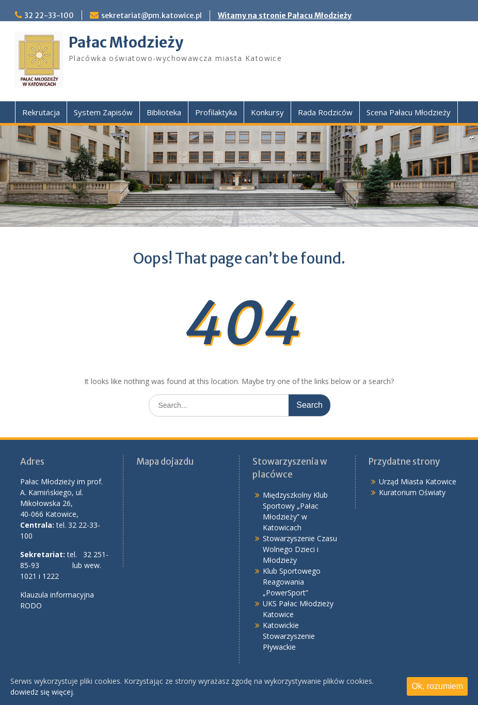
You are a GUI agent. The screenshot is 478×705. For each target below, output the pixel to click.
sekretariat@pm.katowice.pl (151, 15)
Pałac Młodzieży (126, 42)
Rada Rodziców (325, 112)
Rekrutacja (41, 112)
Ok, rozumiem (437, 686)
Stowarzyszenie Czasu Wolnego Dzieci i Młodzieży (300, 549)
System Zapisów (103, 112)
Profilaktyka (216, 112)
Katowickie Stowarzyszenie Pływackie (289, 636)
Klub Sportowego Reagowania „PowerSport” (292, 581)
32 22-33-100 (49, 15)
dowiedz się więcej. (42, 692)
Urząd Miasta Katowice (417, 481)
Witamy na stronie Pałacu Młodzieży (285, 15)
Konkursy (267, 112)
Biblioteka (164, 112)
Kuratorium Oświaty (412, 492)
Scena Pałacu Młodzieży (409, 112)
